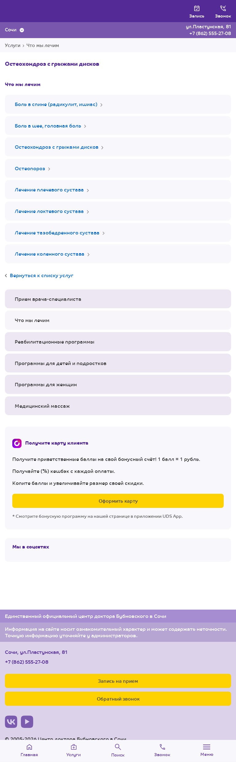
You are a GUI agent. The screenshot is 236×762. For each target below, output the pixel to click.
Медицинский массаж (42, 405)
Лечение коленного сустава (50, 253)
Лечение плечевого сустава (49, 189)
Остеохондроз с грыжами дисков (56, 146)
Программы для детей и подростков (60, 363)
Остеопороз (30, 168)
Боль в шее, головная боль (48, 125)
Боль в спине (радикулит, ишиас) (56, 104)
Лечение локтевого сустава (49, 210)
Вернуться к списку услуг (41, 275)
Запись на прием (118, 681)
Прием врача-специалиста (48, 298)
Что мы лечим (42, 45)
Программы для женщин (46, 384)
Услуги (12, 45)
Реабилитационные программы (54, 341)
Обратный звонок (118, 698)
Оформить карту (118, 501)
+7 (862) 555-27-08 (210, 33)
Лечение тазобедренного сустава (57, 232)
